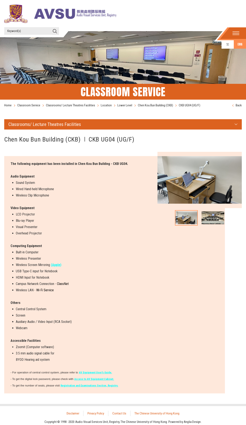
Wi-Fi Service (45, 290)
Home (8, 105)
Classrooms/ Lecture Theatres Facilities (70, 105)
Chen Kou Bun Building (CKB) (155, 105)
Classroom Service (28, 105)
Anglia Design (192, 422)
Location (106, 105)
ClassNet (63, 284)
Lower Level (124, 105)
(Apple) (56, 265)
